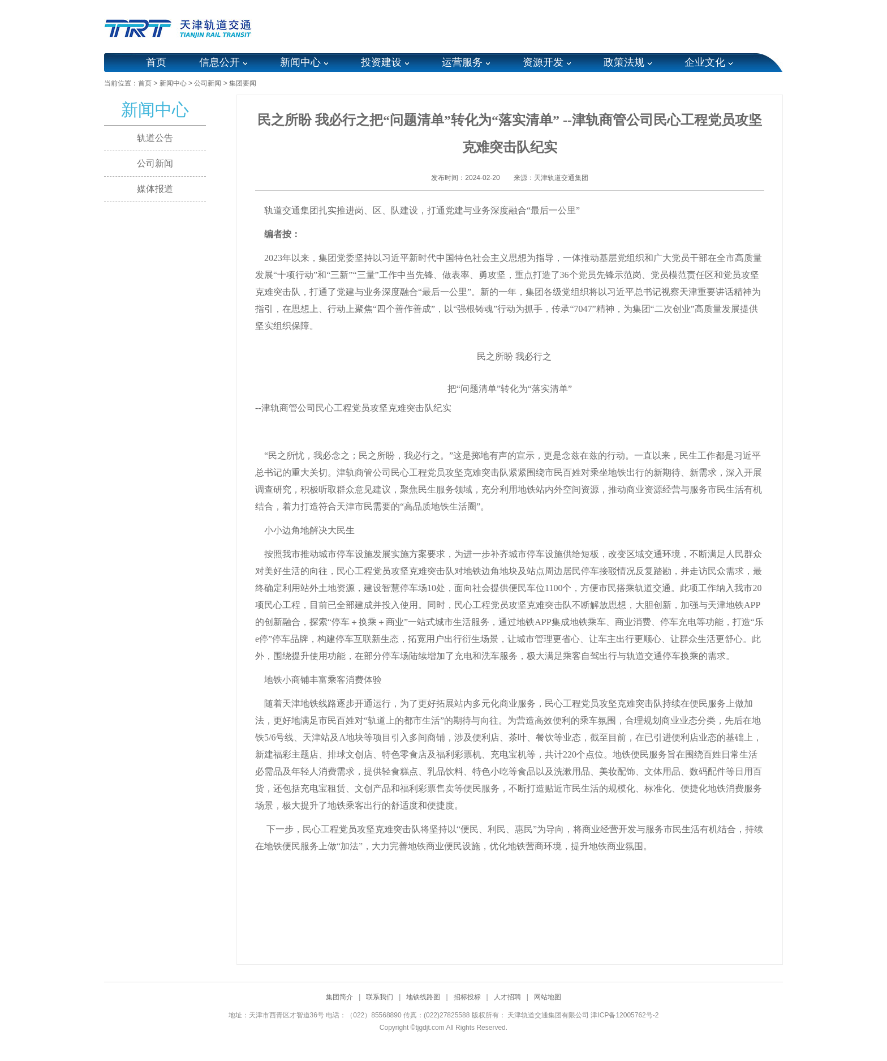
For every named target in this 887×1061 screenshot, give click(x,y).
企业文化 (704, 62)
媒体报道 (155, 189)
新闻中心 (300, 62)
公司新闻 (207, 83)
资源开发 (543, 62)
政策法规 (624, 62)
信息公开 (219, 62)
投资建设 (381, 62)
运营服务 (462, 62)
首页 (156, 62)
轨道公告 (155, 138)
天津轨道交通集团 (561, 178)
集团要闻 (242, 83)
